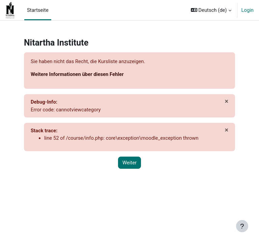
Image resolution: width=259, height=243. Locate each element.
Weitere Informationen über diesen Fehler (77, 74)
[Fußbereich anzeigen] (242, 226)
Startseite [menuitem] (38, 10)
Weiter (129, 163)
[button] (211, 10)
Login (247, 10)
